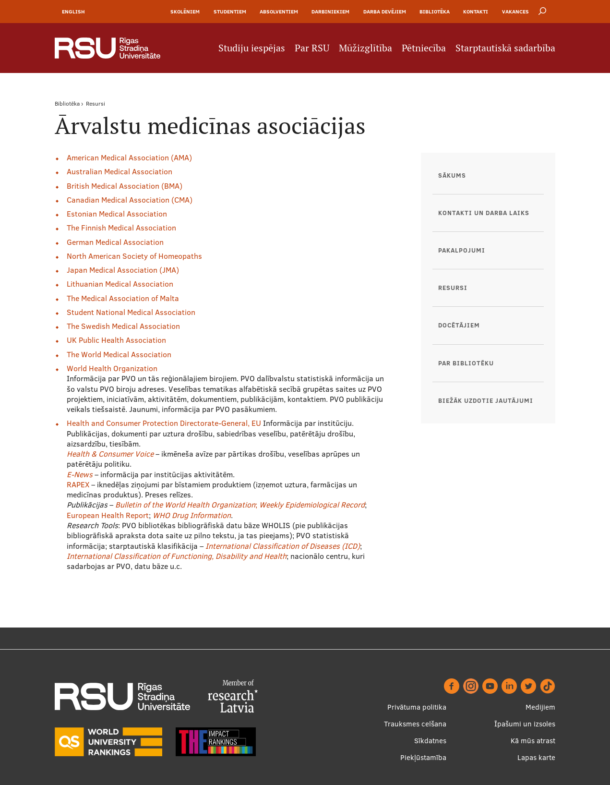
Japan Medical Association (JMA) (123, 270)
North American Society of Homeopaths (134, 256)
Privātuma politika (416, 707)
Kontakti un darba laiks (483, 212)
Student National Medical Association (131, 312)
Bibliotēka (434, 11)
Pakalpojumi (461, 250)
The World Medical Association (119, 354)
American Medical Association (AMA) (129, 157)
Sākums (452, 175)
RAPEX (78, 484)
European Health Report (108, 515)
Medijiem (540, 707)
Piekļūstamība (423, 757)
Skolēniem (185, 11)
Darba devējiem (384, 11)
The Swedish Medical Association (123, 326)
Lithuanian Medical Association (120, 283)
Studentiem (230, 11)
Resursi (95, 103)
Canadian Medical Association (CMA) (129, 199)
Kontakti (475, 11)
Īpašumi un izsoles (524, 724)
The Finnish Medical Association (121, 227)
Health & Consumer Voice (110, 453)
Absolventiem (279, 11)
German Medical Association (115, 242)
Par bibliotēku (466, 363)
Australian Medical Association (119, 171)
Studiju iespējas (251, 48)
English (73, 11)
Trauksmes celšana (415, 724)
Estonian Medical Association (117, 213)
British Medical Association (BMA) (124, 186)
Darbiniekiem (330, 11)
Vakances (515, 11)
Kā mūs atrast (533, 741)
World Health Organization (112, 368)
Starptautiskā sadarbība (505, 48)
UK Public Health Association (116, 340)
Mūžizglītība (365, 48)
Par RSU (312, 48)
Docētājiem (459, 325)
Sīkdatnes (430, 741)
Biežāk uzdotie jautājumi (485, 400)
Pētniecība (424, 48)
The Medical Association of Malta (123, 298)
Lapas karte (536, 757)
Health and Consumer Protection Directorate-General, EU (165, 423)
